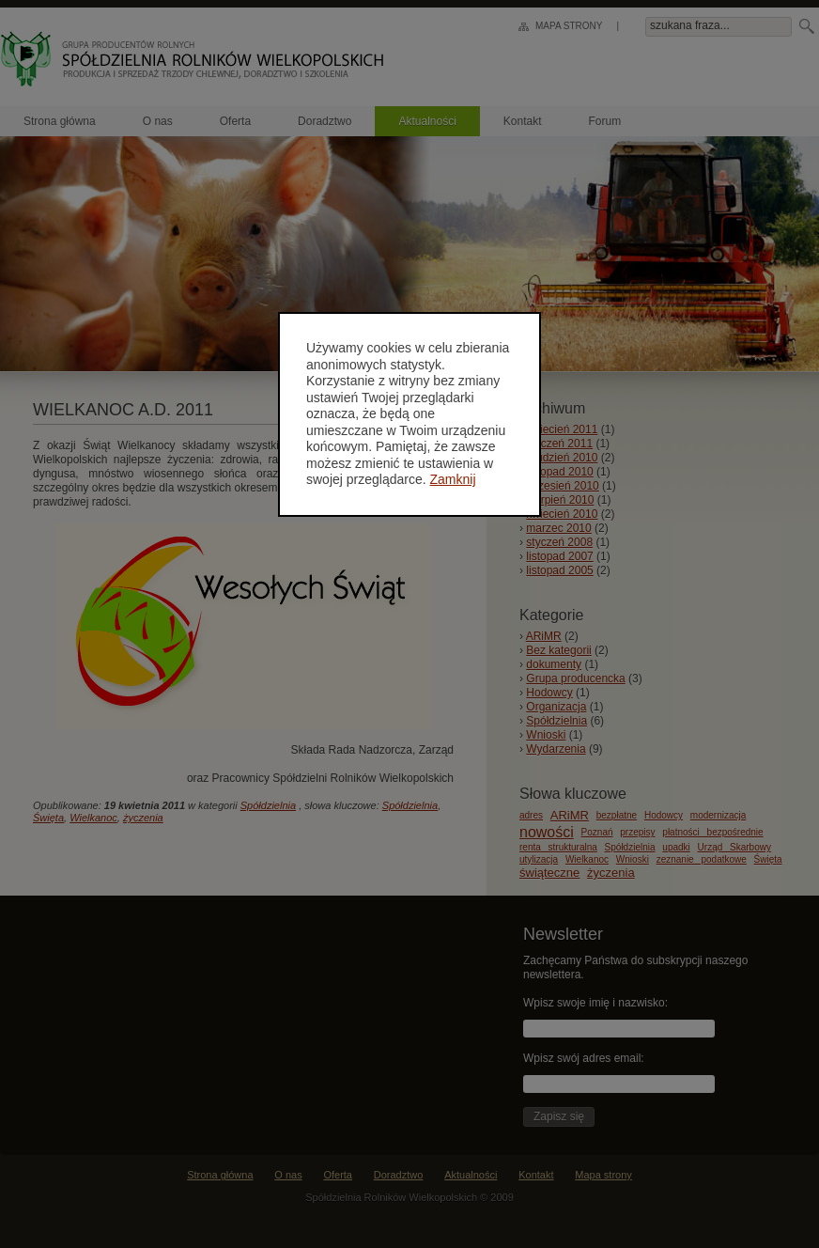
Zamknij (453, 479)
